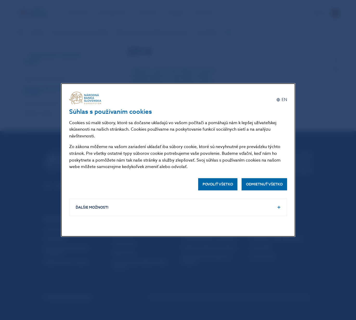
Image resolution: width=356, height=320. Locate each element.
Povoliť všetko (218, 184)
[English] (281, 99)
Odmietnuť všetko (264, 184)
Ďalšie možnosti (92, 207)
